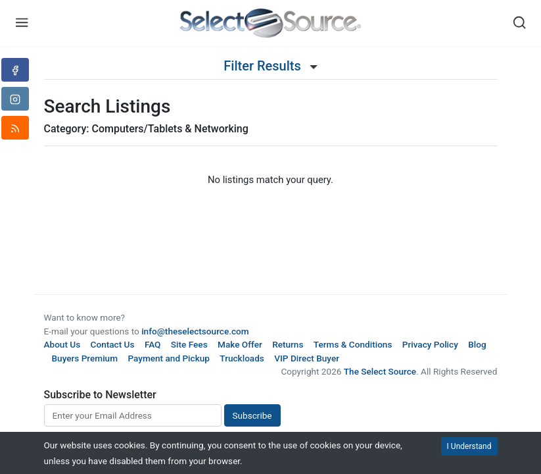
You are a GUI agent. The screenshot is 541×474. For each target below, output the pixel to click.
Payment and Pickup (169, 358)
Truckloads (242, 358)
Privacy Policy (430, 344)
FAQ (153, 344)
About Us (62, 344)
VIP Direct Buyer (306, 358)
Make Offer (240, 344)
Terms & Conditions (353, 344)
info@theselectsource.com (195, 331)
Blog (477, 344)
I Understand (469, 446)
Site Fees (189, 344)
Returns (287, 344)
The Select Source (380, 371)
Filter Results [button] (270, 66)
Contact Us (113, 344)
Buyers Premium (85, 358)
